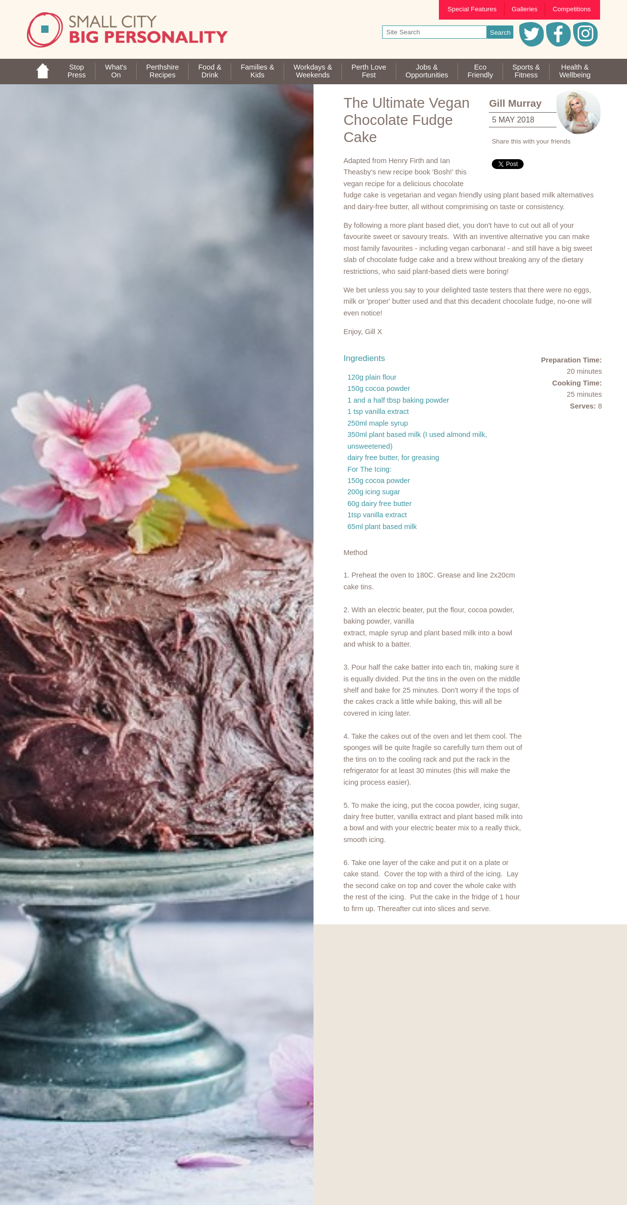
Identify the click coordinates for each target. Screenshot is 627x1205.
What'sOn (116, 71)
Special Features (472, 9)
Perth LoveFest (368, 71)
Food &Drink (209, 71)
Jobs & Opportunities (427, 71)
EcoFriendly (480, 71)
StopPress (77, 71)
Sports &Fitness (526, 71)
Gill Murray (515, 103)
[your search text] (434, 32)
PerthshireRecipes (162, 71)
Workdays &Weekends (312, 71)
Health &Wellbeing (575, 71)
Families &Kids (257, 71)
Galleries (525, 9)
